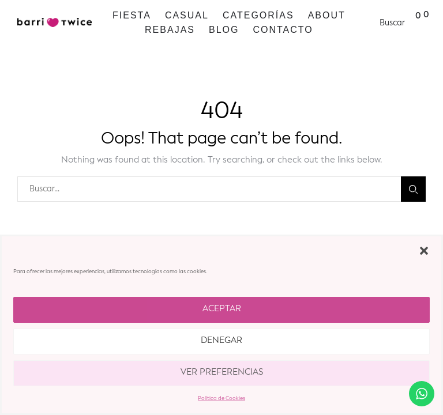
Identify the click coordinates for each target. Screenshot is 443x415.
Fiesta (131, 15)
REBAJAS (170, 30)
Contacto (283, 30)
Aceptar (221, 309)
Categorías (258, 15)
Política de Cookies (221, 398)
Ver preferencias (222, 372)
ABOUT (327, 15)
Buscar (413, 189)
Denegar (221, 341)
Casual (187, 15)
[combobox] (209, 189)
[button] (424, 250)
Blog (224, 30)
